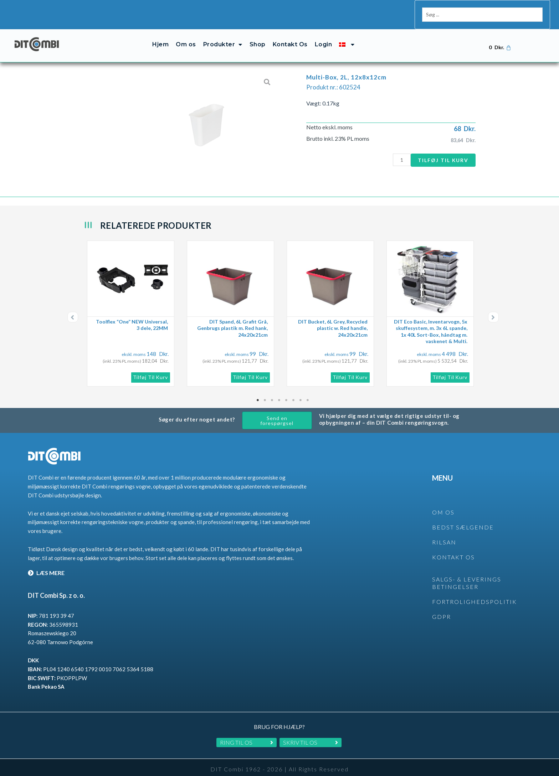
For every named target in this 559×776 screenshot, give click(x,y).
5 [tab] (286, 392)
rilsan (444, 534)
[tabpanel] (133, 306)
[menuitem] (346, 37)
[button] (72, 309)
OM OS (443, 504)
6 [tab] (293, 392)
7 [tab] (300, 392)
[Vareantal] (398, 152)
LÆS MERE (46, 565)
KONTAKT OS (453, 549)
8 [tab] (308, 392)
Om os (186, 36)
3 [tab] (272, 392)
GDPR (441, 608)
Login (323, 36)
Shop (258, 36)
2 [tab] (265, 392)
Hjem (160, 36)
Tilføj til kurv (441, 152)
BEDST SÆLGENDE (463, 519)
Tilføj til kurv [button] (150, 369)
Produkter (222, 36)
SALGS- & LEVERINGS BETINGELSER (466, 575)
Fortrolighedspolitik (474, 593)
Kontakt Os (290, 36)
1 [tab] (258, 392)
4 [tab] (279, 392)
